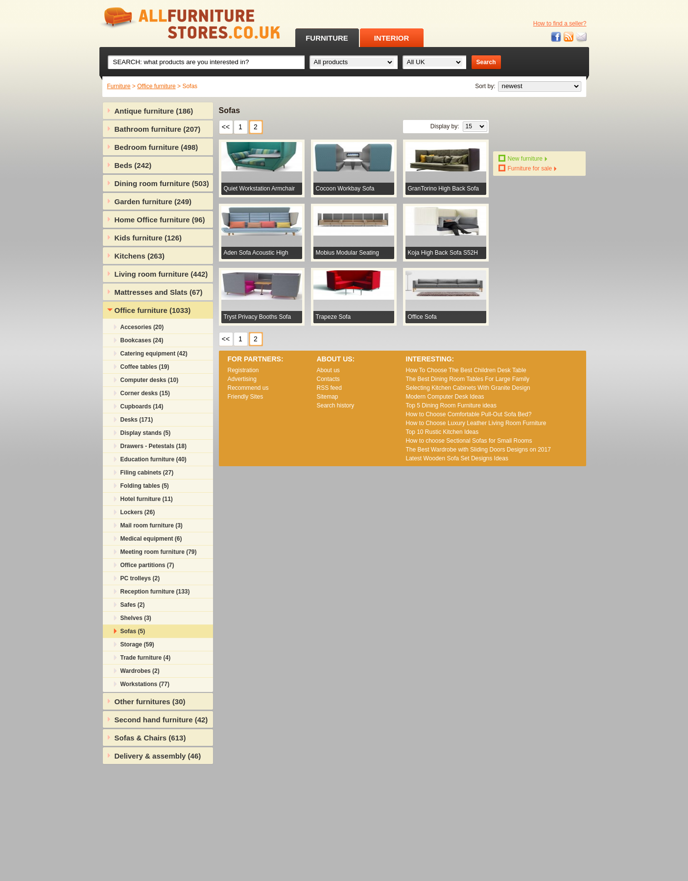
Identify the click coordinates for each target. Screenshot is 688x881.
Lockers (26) (137, 512)
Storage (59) (137, 644)
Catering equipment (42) (154, 353)
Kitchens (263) (140, 256)
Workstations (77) (144, 684)
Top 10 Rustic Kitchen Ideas (442, 432)
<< (226, 127)
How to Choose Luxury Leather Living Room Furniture (476, 423)
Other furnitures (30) (150, 701)
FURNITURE (327, 38)
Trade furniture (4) (145, 657)
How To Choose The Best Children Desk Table (466, 370)
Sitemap (327, 396)
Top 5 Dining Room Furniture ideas (451, 405)
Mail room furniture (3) (151, 525)
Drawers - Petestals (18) (153, 446)
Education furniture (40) (153, 459)
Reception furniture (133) (155, 591)
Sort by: (485, 86)
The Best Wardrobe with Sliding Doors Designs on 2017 (478, 449)
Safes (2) (132, 604)
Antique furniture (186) (154, 111)
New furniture (525, 158)
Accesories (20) (142, 327)
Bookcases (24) (142, 340)
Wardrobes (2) (140, 670)
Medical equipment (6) (151, 538)
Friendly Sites (245, 396)
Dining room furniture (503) (162, 183)
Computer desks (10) (149, 380)
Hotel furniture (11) (146, 499)
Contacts (328, 379)
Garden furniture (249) (153, 201)
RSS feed (569, 37)
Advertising (242, 379)
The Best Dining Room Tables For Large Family (468, 379)
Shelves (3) (135, 618)
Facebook (556, 37)
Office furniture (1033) (153, 310)
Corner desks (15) (145, 393)
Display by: (444, 126)
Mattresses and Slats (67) (159, 292)
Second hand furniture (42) (161, 719)
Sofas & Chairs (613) (150, 738)
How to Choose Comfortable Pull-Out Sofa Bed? (469, 414)
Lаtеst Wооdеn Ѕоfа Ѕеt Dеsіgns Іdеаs (457, 458)
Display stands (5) (145, 432)
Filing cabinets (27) (147, 472)
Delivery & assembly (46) (158, 756)
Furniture (119, 86)
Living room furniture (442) (161, 274)
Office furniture (156, 86)
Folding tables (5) (144, 485)
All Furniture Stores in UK (168, 23)
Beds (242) (133, 165)
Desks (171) (136, 419)
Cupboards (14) (142, 406)
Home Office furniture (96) (160, 219)
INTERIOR (391, 38)
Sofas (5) (132, 631)
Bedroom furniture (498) (156, 147)
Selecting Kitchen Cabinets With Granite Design (468, 387)
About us (328, 370)
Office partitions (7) (147, 565)
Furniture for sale (530, 168)
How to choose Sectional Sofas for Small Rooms (469, 440)
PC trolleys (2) (140, 578)
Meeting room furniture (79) (158, 551)
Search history (336, 405)
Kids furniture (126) (148, 238)
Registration (243, 370)
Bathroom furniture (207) (158, 129)
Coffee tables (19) (144, 366)
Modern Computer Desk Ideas (445, 396)
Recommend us (248, 387)
